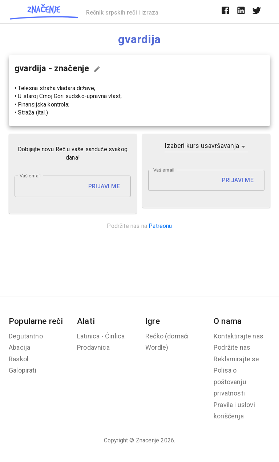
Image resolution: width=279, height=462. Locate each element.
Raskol (18, 359)
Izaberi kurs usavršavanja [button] (202, 145)
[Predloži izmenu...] (97, 69)
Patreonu (160, 225)
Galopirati (22, 370)
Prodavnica (93, 347)
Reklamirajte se (236, 359)
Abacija (19, 347)
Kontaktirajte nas (238, 336)
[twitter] (257, 11)
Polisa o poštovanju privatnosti (230, 381)
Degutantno (26, 336)
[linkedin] (241, 11)
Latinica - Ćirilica (101, 336)
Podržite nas (232, 347)
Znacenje (147, 440)
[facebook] (225, 11)
